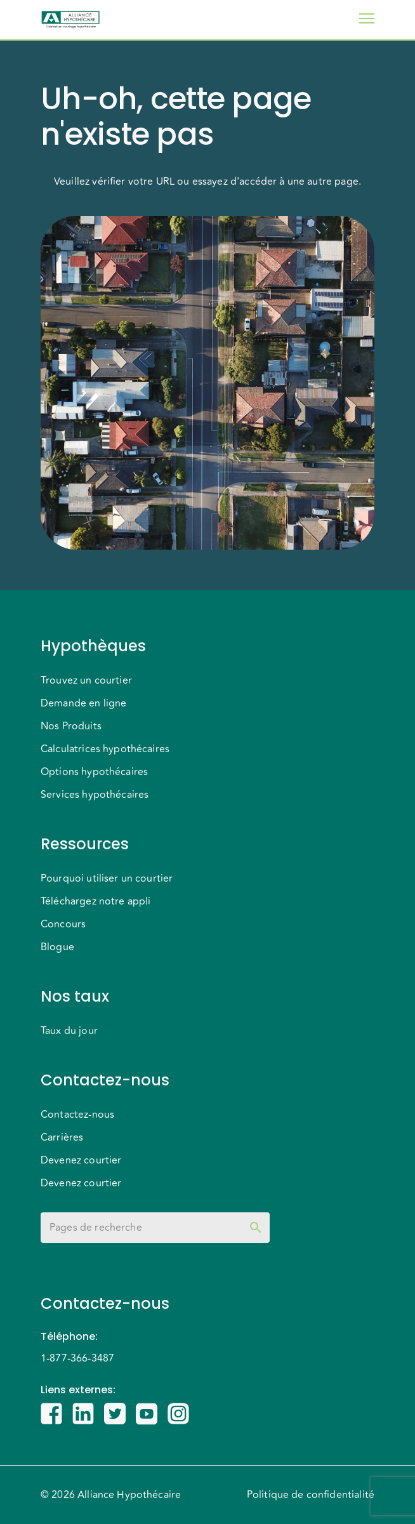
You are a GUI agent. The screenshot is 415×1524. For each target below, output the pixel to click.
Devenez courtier (81, 1160)
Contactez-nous (77, 1114)
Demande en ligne (83, 703)
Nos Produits (71, 726)
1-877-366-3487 (77, 1358)
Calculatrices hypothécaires (105, 749)
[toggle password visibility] (255, 1227)
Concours (63, 924)
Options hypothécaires (94, 771)
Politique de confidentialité (310, 1494)
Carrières (62, 1137)
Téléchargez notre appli (95, 901)
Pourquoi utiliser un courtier (107, 878)
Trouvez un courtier (86, 680)
